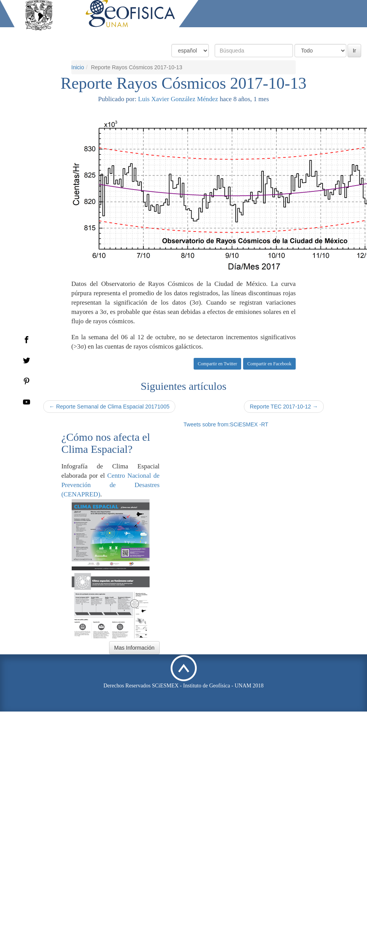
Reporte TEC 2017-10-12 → (284, 406)
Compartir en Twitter (217, 363)
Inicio (77, 67)
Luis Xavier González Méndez (178, 99)
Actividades (304, 34)
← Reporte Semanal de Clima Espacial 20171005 (109, 406)
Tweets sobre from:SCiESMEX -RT (226, 424)
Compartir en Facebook (269, 363)
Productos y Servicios (252, 34)
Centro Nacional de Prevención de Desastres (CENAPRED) (111, 485)
